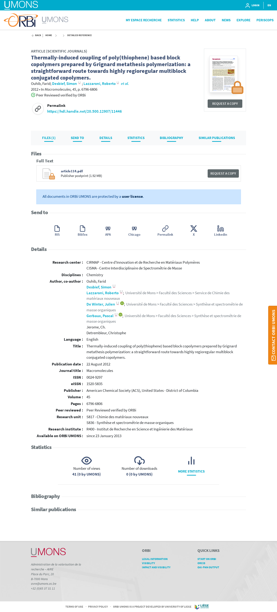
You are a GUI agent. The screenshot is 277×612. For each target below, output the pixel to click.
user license (132, 196)
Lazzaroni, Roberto (104, 293)
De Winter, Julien (103, 304)
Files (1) (48, 138)
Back (38, 35)
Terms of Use (74, 606)
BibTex (82, 234)
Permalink (165, 234)
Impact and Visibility (158, 567)
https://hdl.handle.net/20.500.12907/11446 (84, 111)
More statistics (191, 471)
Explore (243, 20)
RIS (57, 234)
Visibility (150, 563)
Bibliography (171, 138)
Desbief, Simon (101, 287)
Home (48, 35)
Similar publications (217, 138)
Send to (77, 138)
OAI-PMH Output (209, 567)
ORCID (203, 563)
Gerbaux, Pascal (102, 315)
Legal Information (156, 559)
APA (108, 234)
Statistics (176, 20)
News (226, 20)
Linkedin (220, 234)
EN (269, 5)
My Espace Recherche (144, 20)
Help (195, 20)
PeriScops (265, 20)
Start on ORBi (208, 559)
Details (105, 138)
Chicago (134, 234)
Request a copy (225, 103)
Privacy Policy (98, 606)
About (210, 20)
